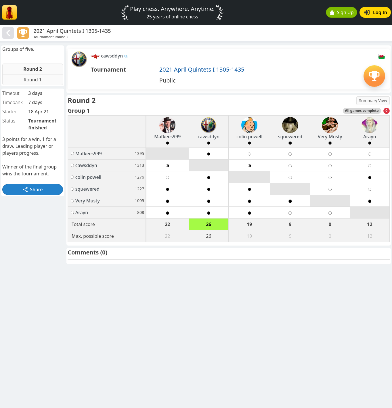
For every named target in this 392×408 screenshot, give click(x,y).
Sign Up (342, 12)
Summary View (373, 100)
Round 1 (33, 79)
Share (33, 189)
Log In (375, 12)
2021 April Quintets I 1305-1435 (201, 69)
